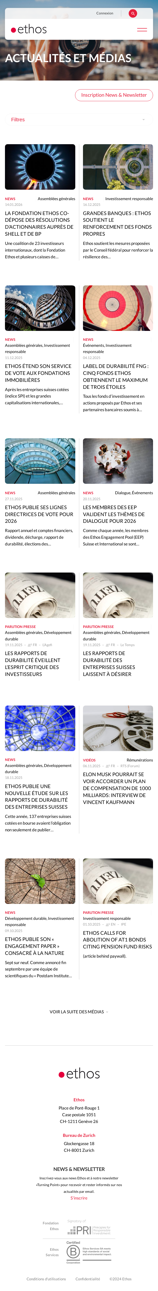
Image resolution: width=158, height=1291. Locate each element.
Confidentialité (88, 1279)
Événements (93, 346)
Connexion (104, 13)
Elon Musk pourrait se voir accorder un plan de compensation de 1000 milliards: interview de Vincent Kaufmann (117, 788)
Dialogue (122, 493)
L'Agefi (47, 645)
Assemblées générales (56, 199)
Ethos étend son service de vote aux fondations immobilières (38, 373)
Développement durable (25, 919)
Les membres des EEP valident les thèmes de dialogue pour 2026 (114, 514)
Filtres (18, 119)
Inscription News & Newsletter (114, 95)
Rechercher (133, 13)
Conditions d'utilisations (46, 1279)
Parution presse (20, 627)
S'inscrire (79, 1198)
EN (113, 924)
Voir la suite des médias (77, 1012)
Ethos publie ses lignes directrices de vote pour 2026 (39, 514)
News (10, 199)
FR (35, 645)
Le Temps (127, 645)
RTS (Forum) (130, 766)
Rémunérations (140, 760)
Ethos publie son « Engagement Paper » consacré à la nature (34, 946)
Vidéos (89, 760)
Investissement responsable (129, 199)
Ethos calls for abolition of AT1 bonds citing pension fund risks (117, 940)
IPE (123, 924)
